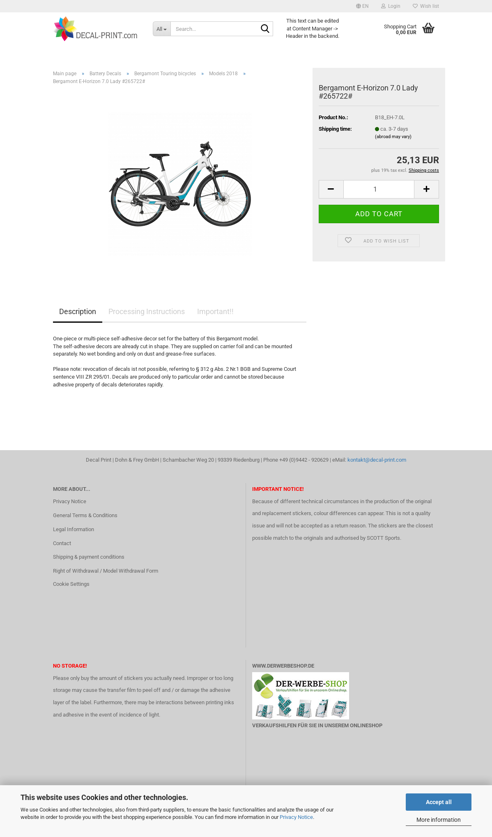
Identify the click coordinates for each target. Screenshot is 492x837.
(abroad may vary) (393, 136)
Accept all (439, 802)
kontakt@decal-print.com (376, 460)
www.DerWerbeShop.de (283, 666)
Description (77, 311)
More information (438, 819)
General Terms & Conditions (85, 515)
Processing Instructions (146, 311)
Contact (62, 543)
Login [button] (390, 6)
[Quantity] (378, 189)
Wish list (426, 6)
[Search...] (161, 28)
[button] (362, 6)
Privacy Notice (296, 817)
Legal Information (73, 529)
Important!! (215, 311)
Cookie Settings (71, 584)
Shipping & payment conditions (88, 557)
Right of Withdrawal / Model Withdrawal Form (105, 571)
